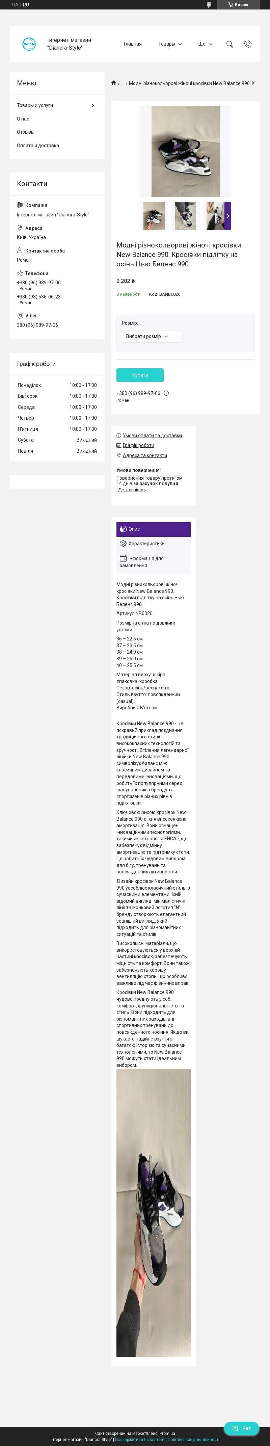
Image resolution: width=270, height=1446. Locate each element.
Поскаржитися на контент (140, 1439)
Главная (133, 44)
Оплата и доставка (38, 145)
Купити (140, 375)
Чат (241, 1428)
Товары (166, 44)
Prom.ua (167, 1433)
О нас (23, 119)
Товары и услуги (35, 105)
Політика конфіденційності (193, 1439)
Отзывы (25, 132)
